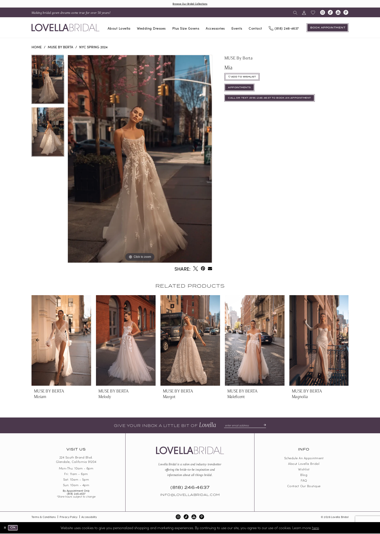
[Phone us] (284, 28)
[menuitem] (71, 13)
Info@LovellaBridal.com (190, 495)
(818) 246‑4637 (76, 494)
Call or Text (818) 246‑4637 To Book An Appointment (277, 104)
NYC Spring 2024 (93, 47)
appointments (242, 91)
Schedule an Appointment (304, 458)
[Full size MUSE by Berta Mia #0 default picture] (140, 159)
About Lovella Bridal (303, 464)
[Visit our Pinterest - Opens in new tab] (345, 13)
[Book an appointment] (327, 28)
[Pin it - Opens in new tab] (203, 269)
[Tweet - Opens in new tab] (195, 269)
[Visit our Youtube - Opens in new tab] (338, 13)
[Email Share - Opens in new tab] (210, 269)
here (315, 528)
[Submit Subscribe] (266, 426)
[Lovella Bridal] (65, 28)
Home (37, 47)
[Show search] (295, 13)
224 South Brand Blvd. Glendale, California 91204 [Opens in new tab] (76, 460)
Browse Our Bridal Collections (190, 4)
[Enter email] (245, 426)
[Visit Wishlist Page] (313, 13)
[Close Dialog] (5, 528)
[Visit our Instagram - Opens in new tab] (322, 13)
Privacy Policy (69, 517)
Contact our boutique (304, 486)
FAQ (304, 481)
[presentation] (61, 341)
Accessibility (89, 517)
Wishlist (304, 469)
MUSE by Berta (60, 47)
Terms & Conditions (44, 517)
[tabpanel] (48, 81)
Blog (303, 475)
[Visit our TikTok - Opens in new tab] (330, 13)
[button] (304, 13)
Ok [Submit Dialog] (14, 528)
